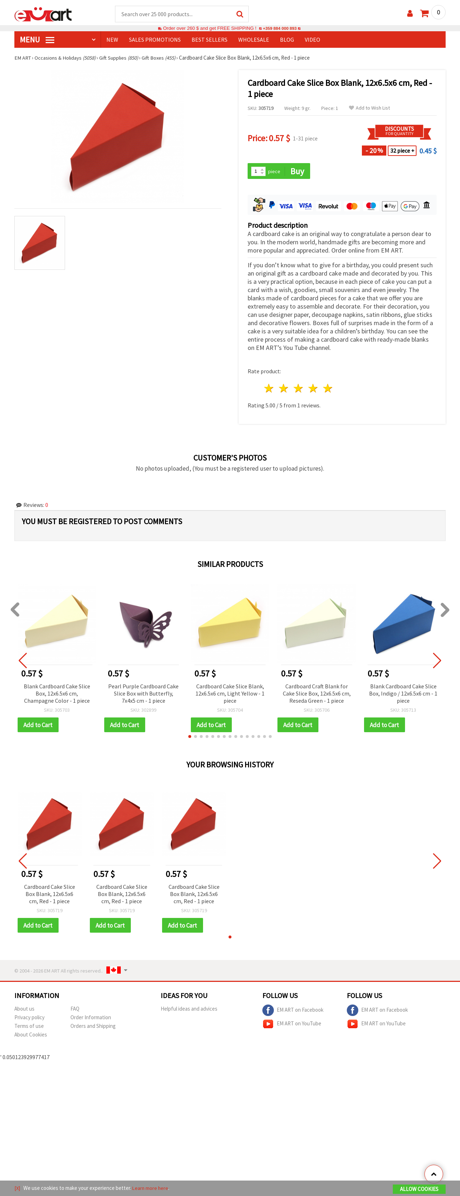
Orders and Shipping (93, 1027)
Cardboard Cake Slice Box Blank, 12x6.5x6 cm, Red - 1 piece (49, 895)
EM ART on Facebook (292, 1011)
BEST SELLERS (209, 39)
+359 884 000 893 (280, 28)
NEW (112, 39)
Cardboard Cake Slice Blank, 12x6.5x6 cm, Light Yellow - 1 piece (230, 694)
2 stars (284, 389)
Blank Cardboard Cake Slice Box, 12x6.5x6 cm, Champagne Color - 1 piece (57, 694)
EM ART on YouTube (291, 1025)
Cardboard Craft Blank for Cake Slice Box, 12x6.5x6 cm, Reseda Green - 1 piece (317, 694)
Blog (287, 39)
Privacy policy (29, 1018)
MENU (37, 40)
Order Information (90, 1018)
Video (312, 39)
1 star (269, 389)
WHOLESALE (253, 39)
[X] (17, 1188)
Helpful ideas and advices (189, 1010)
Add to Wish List (369, 108)
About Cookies (30, 1036)
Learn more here (151, 1188)
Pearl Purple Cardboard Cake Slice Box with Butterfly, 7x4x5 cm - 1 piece (143, 694)
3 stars (298, 389)
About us (24, 1010)
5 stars (328, 389)
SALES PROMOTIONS (155, 39)
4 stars (313, 389)
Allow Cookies (419, 1189)
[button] (189, 737)
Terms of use (29, 1027)
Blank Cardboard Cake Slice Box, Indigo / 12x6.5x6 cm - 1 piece (403, 694)
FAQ (74, 1010)
